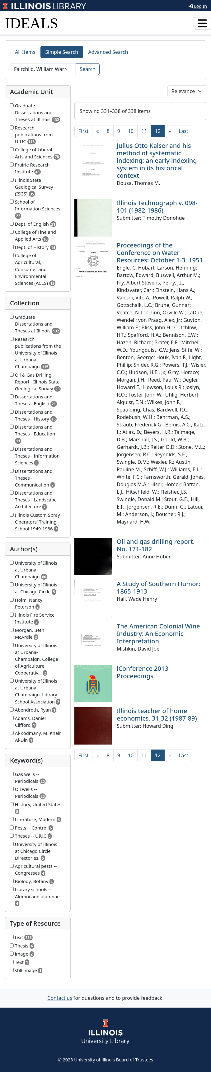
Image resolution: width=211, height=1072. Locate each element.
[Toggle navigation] (202, 23)
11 (144, 131)
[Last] (183, 131)
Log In (198, 6)
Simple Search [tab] (61, 52)
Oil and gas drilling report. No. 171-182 (156, 545)
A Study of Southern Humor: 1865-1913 (158, 587)
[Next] (169, 131)
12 (160, 130)
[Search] (43, 69)
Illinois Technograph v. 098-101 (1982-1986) (157, 206)
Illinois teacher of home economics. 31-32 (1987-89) (157, 714)
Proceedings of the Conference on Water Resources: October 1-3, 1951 (160, 252)
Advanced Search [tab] (108, 52)
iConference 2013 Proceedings (142, 672)
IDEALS (31, 23)
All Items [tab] (25, 52)
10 (131, 131)
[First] (83, 131)
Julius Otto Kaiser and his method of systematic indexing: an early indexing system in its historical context (157, 160)
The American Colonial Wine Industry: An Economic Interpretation (158, 633)
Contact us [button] (59, 997)
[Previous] (97, 131)
